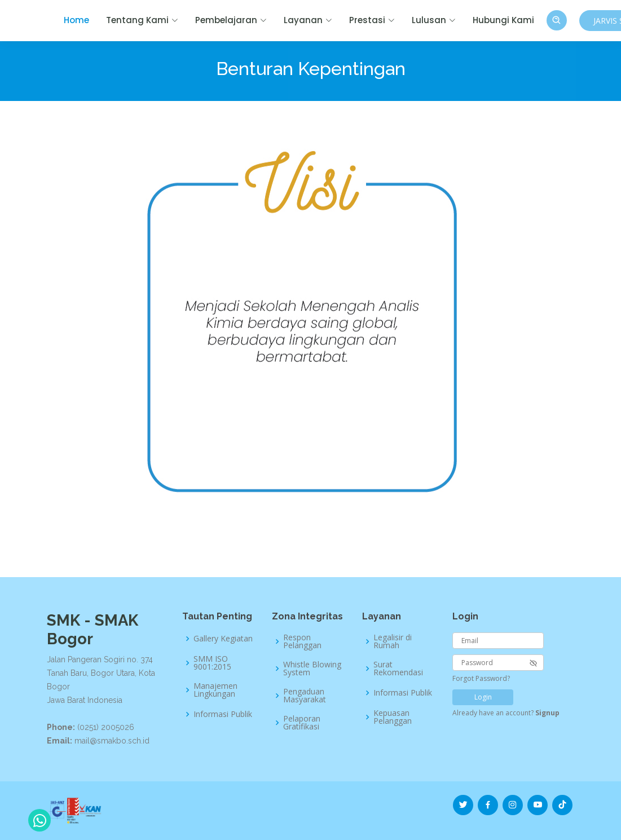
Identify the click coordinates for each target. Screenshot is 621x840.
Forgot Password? (481, 678)
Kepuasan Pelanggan (392, 717)
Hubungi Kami (503, 20)
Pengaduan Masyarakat (304, 695)
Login (483, 697)
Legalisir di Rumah (392, 641)
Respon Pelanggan (302, 641)
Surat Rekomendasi (398, 668)
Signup (547, 713)
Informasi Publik (222, 714)
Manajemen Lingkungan (215, 690)
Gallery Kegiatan (223, 639)
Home (76, 20)
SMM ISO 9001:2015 (212, 663)
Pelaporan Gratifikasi (301, 723)
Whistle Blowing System (312, 668)
